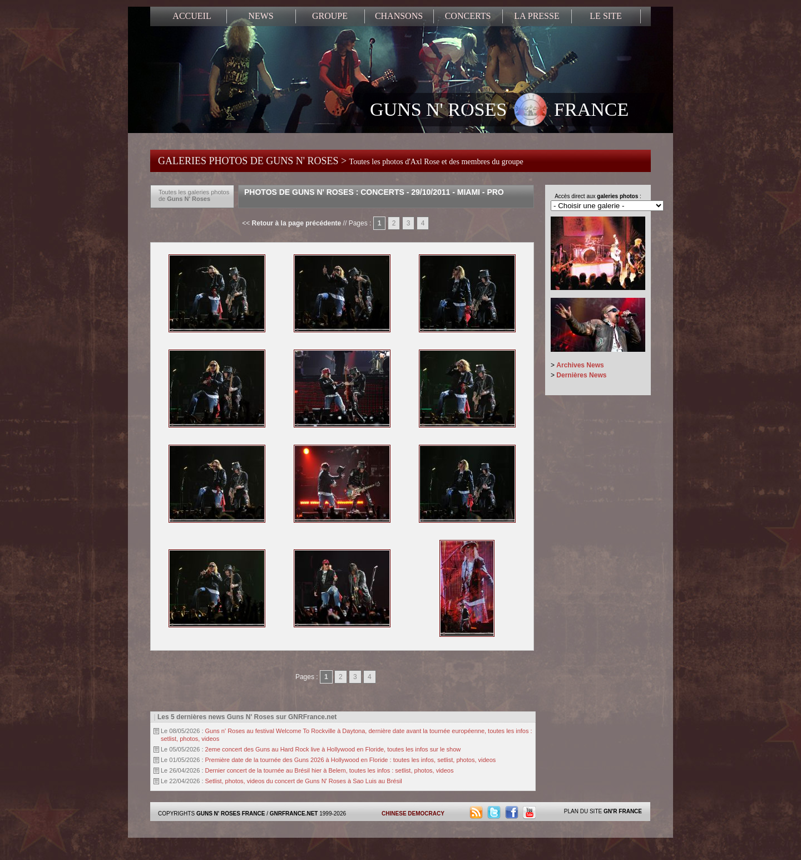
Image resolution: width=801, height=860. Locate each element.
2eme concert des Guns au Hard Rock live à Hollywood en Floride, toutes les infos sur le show (333, 749)
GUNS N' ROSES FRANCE (499, 111)
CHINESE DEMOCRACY (413, 813)
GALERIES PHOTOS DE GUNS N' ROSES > (340, 160)
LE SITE (605, 16)
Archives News (580, 365)
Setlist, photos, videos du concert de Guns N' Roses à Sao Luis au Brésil (303, 781)
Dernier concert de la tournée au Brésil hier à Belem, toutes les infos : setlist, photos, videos (329, 770)
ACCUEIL (191, 16)
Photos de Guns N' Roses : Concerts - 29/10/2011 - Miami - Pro (374, 192)
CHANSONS (399, 16)
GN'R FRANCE (623, 811)
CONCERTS (468, 16)
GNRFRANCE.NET (294, 813)
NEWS (260, 16)
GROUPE (330, 16)
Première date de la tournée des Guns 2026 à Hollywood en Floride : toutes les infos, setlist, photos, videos (350, 759)
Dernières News (581, 375)
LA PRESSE (536, 16)
